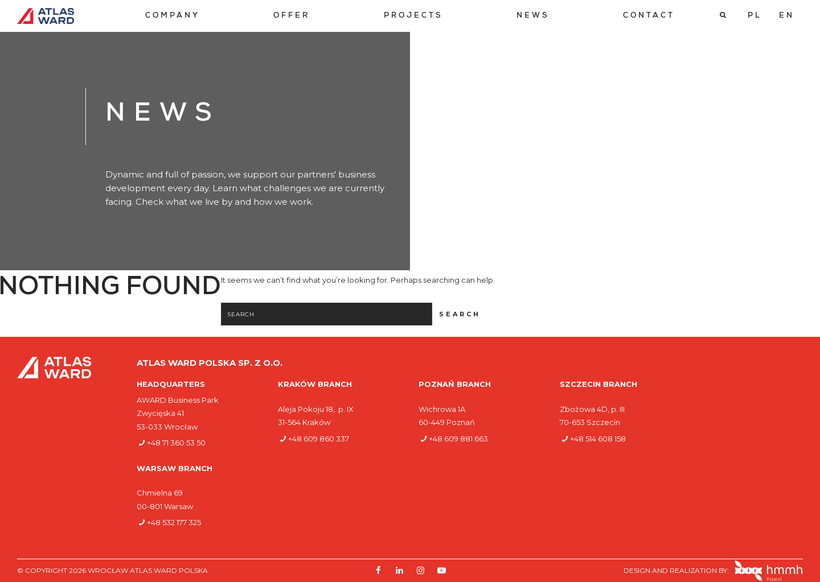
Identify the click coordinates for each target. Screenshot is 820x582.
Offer (291, 16)
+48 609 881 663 (458, 438)
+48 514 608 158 (598, 438)
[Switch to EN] (786, 16)
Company (172, 16)
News (533, 16)
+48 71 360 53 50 (176, 442)
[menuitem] (172, 16)
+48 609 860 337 (318, 438)
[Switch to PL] (755, 16)
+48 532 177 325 (174, 522)
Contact (649, 16)
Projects (413, 16)
